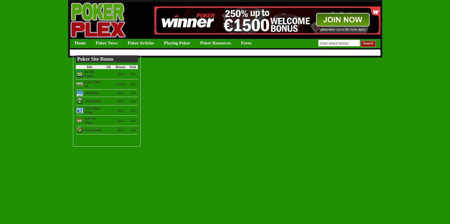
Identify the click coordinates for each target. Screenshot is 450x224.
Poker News (107, 43)
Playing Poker (177, 43)
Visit (133, 74)
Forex (246, 43)
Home (80, 43)
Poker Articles (141, 43)
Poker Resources (215, 43)
